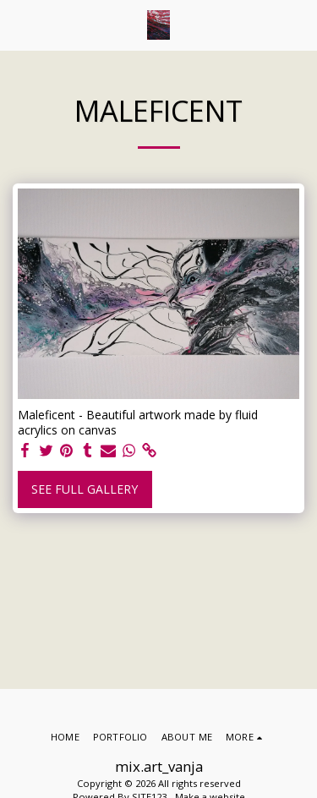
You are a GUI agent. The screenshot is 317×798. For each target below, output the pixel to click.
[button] (18, 24)
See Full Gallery (84, 489)
